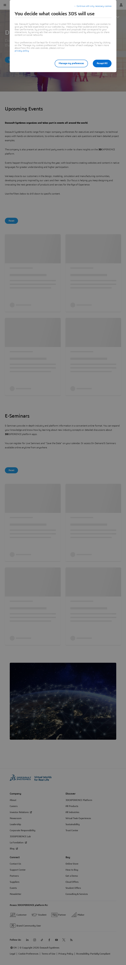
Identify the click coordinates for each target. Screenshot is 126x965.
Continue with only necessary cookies (94, 6)
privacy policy (22, 51)
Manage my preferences (71, 63)
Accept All (102, 63)
